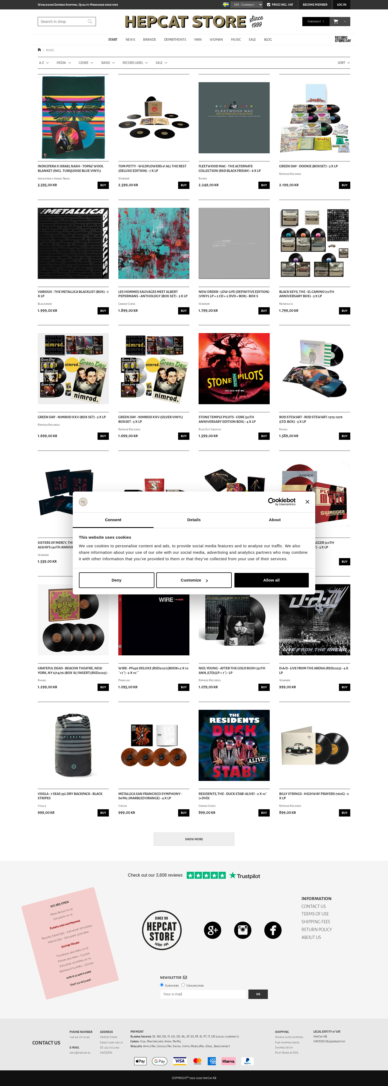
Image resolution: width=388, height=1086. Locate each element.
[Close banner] (307, 502)
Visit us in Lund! (80, 982)
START (112, 39)
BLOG (268, 39)
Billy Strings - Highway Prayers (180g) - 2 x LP (314, 796)
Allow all (271, 580)
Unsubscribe (195, 986)
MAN (198, 39)
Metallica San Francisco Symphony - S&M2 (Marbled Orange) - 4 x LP (150, 796)
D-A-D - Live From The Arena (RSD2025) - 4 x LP (313, 670)
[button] (336, 21)
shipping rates (290, 1042)
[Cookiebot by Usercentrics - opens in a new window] (272, 502)
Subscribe (172, 986)
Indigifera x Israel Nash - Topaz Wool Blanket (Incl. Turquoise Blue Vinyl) (70, 168)
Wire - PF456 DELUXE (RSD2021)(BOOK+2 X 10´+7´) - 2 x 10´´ (153, 670)
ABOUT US (311, 937)
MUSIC (236, 39)
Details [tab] (194, 519)
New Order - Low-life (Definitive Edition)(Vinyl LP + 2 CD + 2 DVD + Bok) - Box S (234, 294)
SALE (252, 39)
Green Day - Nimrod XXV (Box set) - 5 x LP (72, 417)
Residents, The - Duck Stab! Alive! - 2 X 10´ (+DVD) (233, 796)
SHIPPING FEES (316, 922)
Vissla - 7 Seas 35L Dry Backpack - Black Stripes (70, 796)
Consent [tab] (113, 519)
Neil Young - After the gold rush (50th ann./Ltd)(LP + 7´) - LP (232, 670)
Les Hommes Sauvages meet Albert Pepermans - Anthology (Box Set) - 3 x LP (153, 294)
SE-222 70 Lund (109, 1048)
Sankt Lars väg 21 (111, 1042)
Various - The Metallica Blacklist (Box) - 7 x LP (73, 294)
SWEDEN (106, 1053)
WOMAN (216, 39)
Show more (194, 839)
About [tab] (275, 519)
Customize (194, 580)
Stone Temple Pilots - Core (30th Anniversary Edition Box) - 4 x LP (227, 419)
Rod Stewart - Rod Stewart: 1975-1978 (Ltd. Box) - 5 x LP (310, 419)
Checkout (314, 21)
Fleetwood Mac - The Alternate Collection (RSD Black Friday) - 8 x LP (230, 168)
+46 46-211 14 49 (80, 1037)
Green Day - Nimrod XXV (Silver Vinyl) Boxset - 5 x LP (150, 419)
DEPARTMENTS (175, 39)
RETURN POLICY (317, 929)
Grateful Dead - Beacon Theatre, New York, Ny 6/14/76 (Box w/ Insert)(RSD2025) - (73, 670)
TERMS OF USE (315, 914)
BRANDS (149, 39)
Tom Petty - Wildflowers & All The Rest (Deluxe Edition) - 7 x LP (152, 168)
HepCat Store (108, 1037)
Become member (315, 5)
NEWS (130, 39)
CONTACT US (314, 906)
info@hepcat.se (80, 1053)
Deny (117, 580)
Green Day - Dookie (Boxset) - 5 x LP (308, 166)
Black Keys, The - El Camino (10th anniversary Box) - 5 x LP (306, 294)
